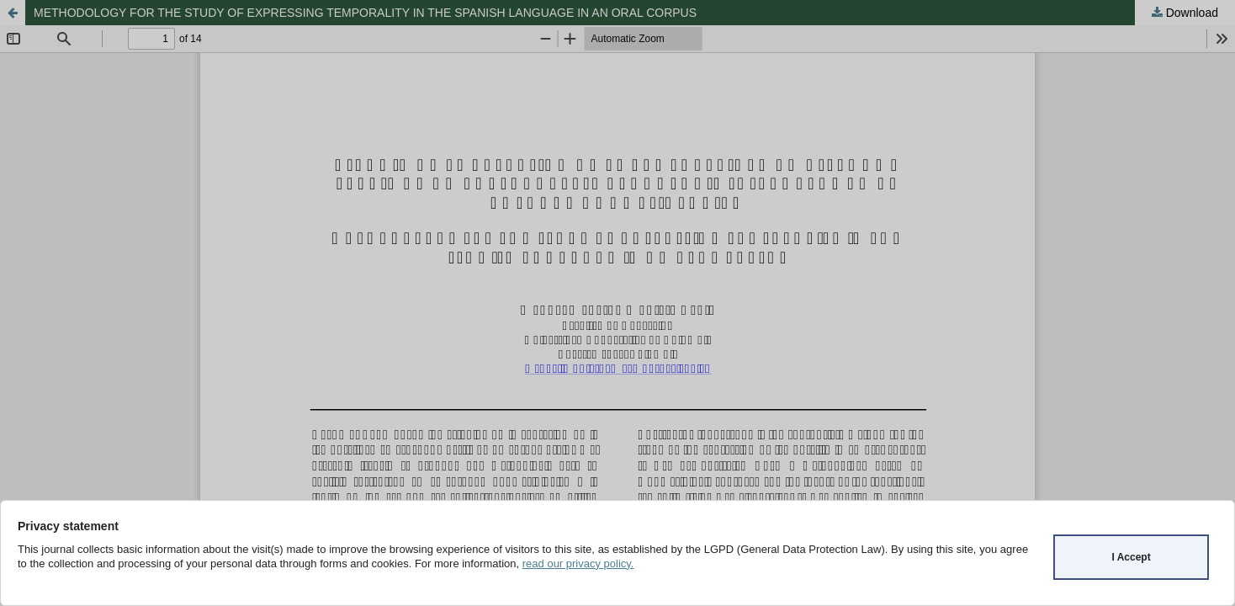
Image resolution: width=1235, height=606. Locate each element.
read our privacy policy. (578, 563)
